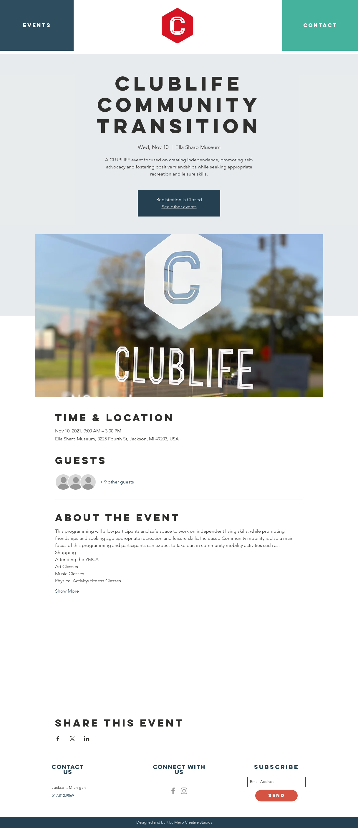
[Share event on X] (72, 738)
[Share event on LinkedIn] (87, 738)
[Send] (276, 795)
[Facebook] (173, 790)
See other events (179, 206)
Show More (67, 591)
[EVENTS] (37, 25)
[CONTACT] (320, 25)
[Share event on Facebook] (58, 738)
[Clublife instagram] (184, 790)
